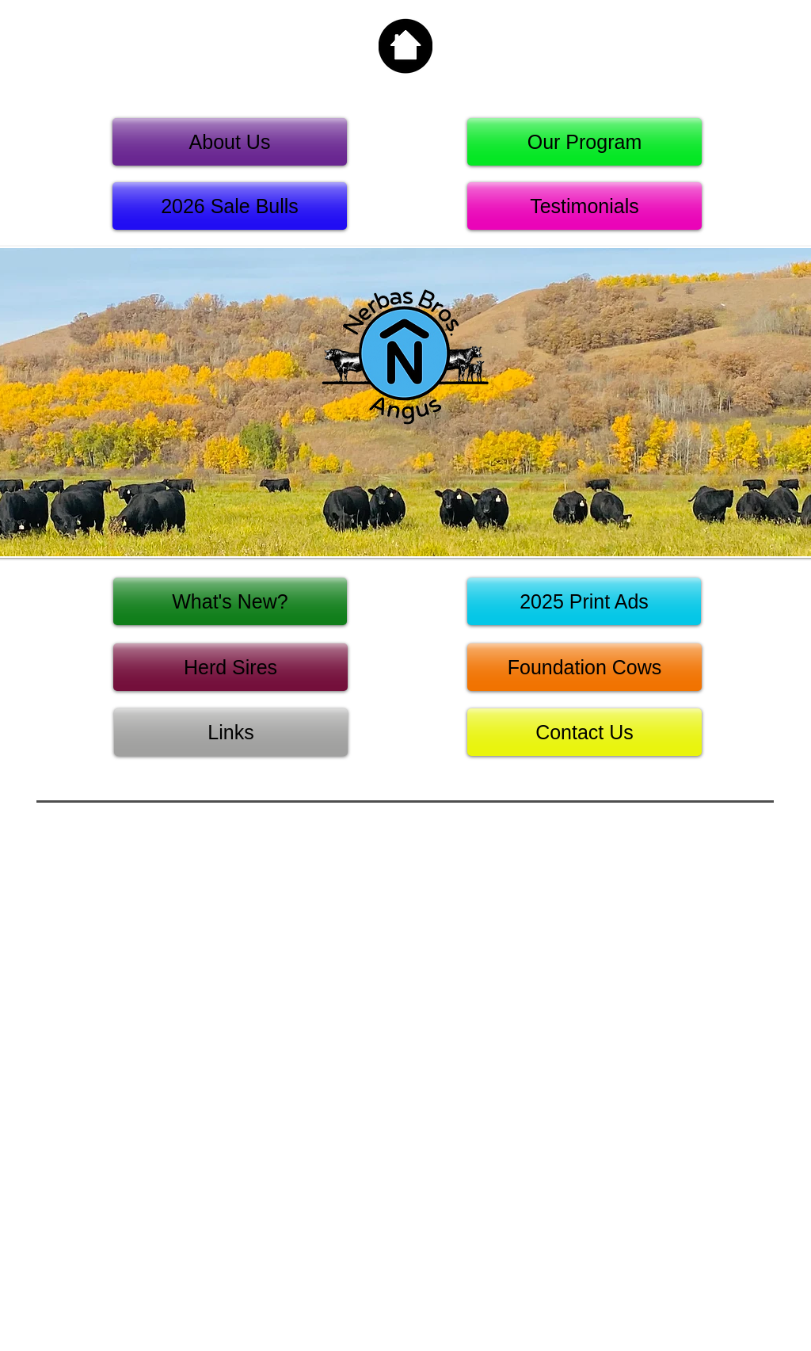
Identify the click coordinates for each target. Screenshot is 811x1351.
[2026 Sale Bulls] (229, 206)
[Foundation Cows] (584, 667)
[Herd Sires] (230, 667)
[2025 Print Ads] (584, 601)
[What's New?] (230, 601)
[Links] (231, 732)
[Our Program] (584, 142)
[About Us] (229, 142)
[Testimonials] (584, 206)
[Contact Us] (584, 732)
